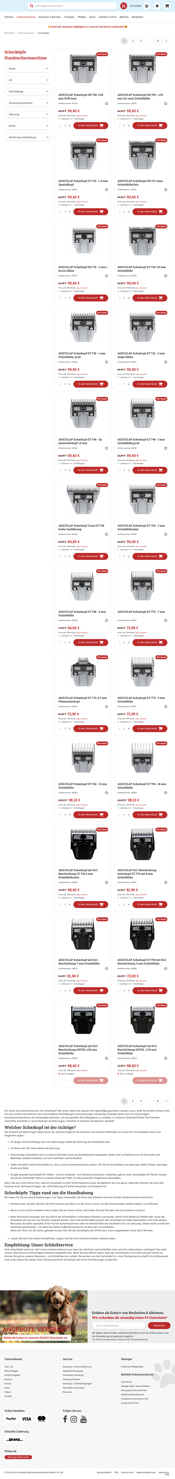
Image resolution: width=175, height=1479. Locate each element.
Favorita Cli (126, 1382)
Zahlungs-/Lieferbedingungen (77, 1383)
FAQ (116, 1472)
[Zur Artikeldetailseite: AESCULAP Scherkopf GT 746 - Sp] (83, 431)
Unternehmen (13, 1359)
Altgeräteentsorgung (73, 1371)
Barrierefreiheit (104, 1472)
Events (8, 1383)
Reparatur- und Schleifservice (52, 1256)
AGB (167, 1474)
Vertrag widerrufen (18, 1457)
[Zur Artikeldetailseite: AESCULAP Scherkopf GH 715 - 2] (83, 259)
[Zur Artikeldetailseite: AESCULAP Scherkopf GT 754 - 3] (142, 517)
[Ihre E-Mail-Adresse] (119, 1325)
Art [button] (10, 80)
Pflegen (82, 16)
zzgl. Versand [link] (81, 116)
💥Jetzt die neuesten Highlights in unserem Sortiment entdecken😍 (87, 26)
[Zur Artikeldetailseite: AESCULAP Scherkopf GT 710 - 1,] (83, 172)
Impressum (163, 1472)
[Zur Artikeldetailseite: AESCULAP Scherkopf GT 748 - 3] (142, 431)
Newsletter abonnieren (74, 1387)
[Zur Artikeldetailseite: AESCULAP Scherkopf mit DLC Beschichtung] (83, 864)
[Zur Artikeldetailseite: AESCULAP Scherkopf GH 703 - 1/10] (142, 86)
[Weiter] (166, 41)
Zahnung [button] (14, 114)
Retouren (67, 1392)
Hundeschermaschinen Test (134, 1399)
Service (67, 1359)
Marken (124, 16)
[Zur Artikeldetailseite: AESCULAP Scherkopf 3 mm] (83, 517)
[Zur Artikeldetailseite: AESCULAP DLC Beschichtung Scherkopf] (142, 864)
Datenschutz (127, 1472)
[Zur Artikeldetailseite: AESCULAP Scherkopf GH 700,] (83, 86)
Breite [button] (12, 125)
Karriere (8, 1379)
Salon (92, 16)
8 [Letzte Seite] (158, 41)
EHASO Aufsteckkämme (132, 1394)
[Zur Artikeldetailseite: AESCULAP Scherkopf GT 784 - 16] (142, 775)
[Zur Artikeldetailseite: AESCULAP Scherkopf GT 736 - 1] (83, 345)
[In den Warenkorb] (90, 125)
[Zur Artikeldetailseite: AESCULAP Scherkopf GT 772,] (83, 689)
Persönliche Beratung (73, 1375)
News (7, 1387)
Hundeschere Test (130, 1403)
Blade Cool (119, 1223)
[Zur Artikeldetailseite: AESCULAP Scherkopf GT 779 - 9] (142, 689)
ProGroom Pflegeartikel (132, 1366)
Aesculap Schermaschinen (134, 1390)
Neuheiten (137, 16)
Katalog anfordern (71, 1379)
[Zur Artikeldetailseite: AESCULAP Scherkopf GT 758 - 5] (83, 603)
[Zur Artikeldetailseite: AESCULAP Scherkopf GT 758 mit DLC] (142, 951)
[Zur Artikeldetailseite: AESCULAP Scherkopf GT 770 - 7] (142, 603)
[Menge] (65, 126)
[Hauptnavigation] (87, 17)
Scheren (9, 16)
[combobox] (72, 5)
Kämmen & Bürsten (50, 16)
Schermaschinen (26, 16)
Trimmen (69, 16)
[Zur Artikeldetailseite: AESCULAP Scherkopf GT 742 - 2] (142, 345)
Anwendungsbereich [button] (21, 102)
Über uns (9, 1366)
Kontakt (8, 1396)
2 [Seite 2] (132, 41)
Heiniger (126, 1359)
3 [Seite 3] (141, 41)
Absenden (159, 1325)
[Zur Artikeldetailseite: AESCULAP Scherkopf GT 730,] (142, 259)
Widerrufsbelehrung (146, 1472)
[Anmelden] (138, 5)
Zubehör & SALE (108, 16)
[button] (106, 104)
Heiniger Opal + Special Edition (135, 1386)
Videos (8, 1392)
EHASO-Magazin (12, 1375)
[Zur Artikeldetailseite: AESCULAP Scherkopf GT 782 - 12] (83, 775)
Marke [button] (12, 68)
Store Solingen (11, 1371)
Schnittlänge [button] (16, 91)
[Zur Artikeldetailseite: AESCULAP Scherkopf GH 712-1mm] (142, 172)
